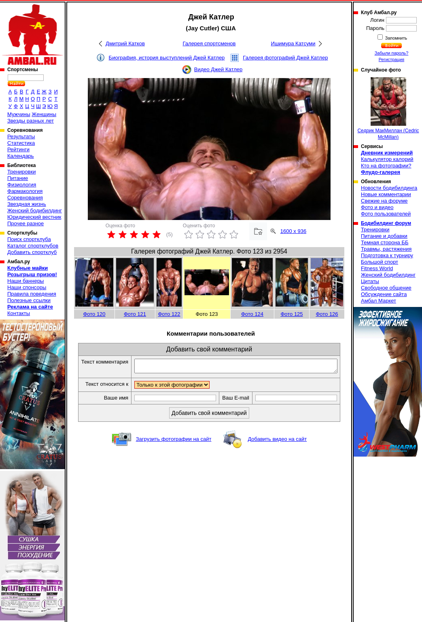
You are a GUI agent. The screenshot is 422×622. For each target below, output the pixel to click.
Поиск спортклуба (29, 239)
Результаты (21, 136)
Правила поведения (31, 294)
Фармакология (24, 191)
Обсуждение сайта (384, 294)
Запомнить (395, 38)
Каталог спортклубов (32, 246)
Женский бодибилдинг (34, 210)
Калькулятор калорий (387, 159)
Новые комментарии (386, 194)
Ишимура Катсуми (293, 43)
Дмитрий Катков (125, 43)
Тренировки (21, 172)
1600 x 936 (293, 231)
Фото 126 (327, 314)
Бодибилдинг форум (386, 223)
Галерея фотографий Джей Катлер (285, 58)
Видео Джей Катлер (218, 69)
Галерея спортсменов (209, 43)
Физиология (21, 185)
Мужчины (18, 114)
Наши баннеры (25, 281)
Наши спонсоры (26, 287)
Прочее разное (25, 223)
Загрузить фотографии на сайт (174, 448)
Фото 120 (94, 314)
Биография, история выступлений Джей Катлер (167, 58)
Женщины (44, 114)
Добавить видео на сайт (277, 448)
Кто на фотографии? (386, 166)
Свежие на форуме (384, 201)
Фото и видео (377, 207)
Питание (17, 178)
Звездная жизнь (26, 204)
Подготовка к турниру (387, 255)
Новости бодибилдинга (389, 188)
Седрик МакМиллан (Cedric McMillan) (388, 108)
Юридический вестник (34, 217)
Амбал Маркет (378, 301)
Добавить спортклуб (32, 252)
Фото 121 (135, 314)
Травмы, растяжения (386, 249)
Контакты (18, 313)
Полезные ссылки (29, 300)
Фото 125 (291, 314)
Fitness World (377, 268)
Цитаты (370, 281)
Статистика (21, 143)
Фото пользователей (386, 214)
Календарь (20, 156)
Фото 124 (252, 314)
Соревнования (25, 198)
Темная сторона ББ (385, 242)
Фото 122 (169, 314)
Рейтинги (18, 149)
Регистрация (391, 59)
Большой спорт (379, 262)
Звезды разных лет (30, 121)
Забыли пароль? (392, 53)
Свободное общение (386, 288)
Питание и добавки (384, 236)
